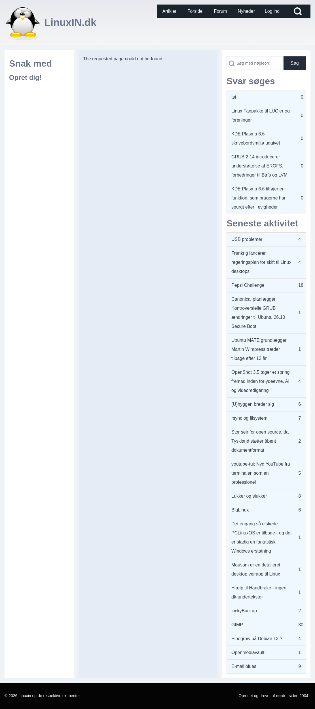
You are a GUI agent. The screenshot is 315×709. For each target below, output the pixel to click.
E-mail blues (243, 666)
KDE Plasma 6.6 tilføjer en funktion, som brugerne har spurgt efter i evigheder (258, 197)
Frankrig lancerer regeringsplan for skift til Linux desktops (261, 262)
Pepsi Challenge (248, 285)
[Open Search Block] (297, 11)
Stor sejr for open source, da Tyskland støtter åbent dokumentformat (260, 441)
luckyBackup (244, 610)
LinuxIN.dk (70, 22)
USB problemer (246, 239)
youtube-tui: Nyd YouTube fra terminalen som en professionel (260, 473)
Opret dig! (25, 77)
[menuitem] (169, 11)
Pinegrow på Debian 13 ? (256, 638)
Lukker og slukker (249, 496)
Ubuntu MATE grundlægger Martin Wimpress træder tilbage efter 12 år (258, 349)
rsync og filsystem (249, 418)
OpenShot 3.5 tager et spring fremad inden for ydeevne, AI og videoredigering (260, 381)
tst (233, 97)
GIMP (237, 624)
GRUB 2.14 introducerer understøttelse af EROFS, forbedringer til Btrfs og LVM (259, 165)
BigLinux (240, 510)
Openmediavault (248, 652)
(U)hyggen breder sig (252, 404)
